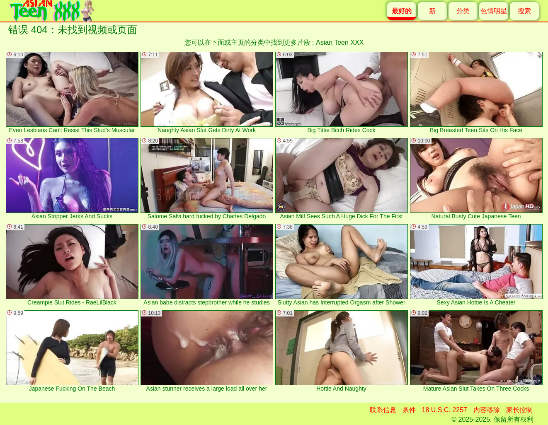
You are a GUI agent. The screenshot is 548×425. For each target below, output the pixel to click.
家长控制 (519, 409)
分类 (463, 10)
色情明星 (493, 10)
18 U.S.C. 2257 (444, 409)
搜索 (524, 10)
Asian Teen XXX (340, 42)
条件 (409, 409)
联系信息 (383, 409)
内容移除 (486, 409)
